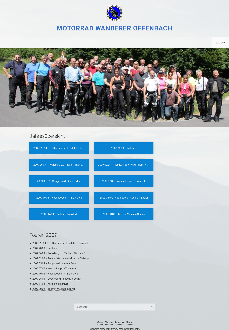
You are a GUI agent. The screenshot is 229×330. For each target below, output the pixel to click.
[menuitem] (8, 42)
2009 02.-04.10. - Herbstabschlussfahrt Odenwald (60, 226)
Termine (45, 43)
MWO (7, 43)
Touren (25, 43)
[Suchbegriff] (114, 290)
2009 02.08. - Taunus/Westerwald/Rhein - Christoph (61, 241)
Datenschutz (66, 43)
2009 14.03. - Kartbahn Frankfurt (50, 267)
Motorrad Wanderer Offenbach (114, 28)
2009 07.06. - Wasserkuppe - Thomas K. (54, 252)
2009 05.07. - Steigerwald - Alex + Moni (54, 246)
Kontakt (88, 43)
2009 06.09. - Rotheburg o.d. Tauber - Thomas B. (59, 236)
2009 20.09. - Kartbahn (44, 231)
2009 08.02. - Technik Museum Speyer (53, 272)
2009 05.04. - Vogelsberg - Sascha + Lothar (56, 262)
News (129, 305)
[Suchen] (152, 290)
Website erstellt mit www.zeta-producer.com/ (115, 312)
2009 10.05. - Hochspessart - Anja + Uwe (55, 257)
